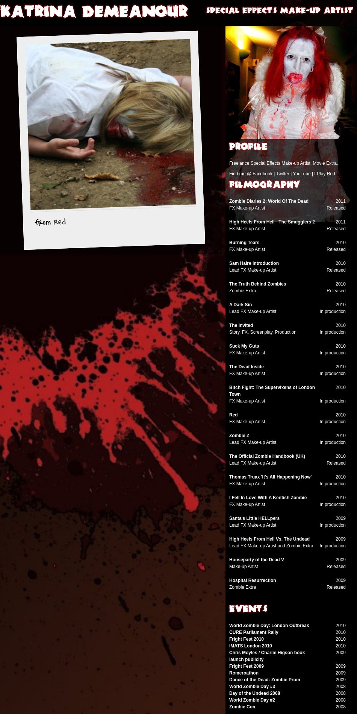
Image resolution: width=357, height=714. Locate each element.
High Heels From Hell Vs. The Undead (269, 539)
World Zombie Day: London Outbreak (269, 625)
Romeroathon (244, 673)
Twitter (282, 173)
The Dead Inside (246, 366)
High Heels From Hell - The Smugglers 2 (272, 222)
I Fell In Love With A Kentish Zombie (268, 497)
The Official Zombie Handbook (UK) (267, 456)
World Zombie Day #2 (252, 700)
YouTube (301, 173)
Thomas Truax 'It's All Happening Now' (270, 477)
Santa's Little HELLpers (254, 518)
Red (59, 222)
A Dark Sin (240, 304)
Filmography (264, 185)
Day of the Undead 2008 (254, 693)
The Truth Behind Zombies (257, 284)
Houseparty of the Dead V (256, 559)
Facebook (262, 173)
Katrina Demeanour (94, 13)
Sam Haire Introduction (254, 263)
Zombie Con (242, 706)
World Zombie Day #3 (252, 686)
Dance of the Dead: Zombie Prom (264, 679)
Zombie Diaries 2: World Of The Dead (269, 201)
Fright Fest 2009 (246, 666)
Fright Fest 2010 (246, 639)
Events (248, 609)
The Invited (241, 325)
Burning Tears (244, 242)
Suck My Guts (244, 346)
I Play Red (324, 173)
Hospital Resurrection (252, 580)
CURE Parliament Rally (253, 632)
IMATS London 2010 (250, 646)
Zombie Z (239, 435)
